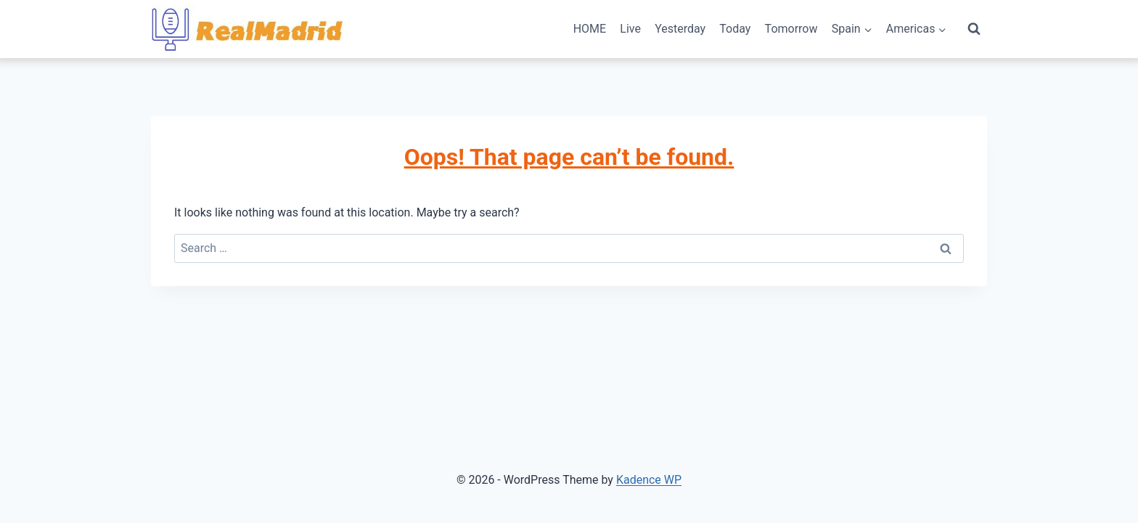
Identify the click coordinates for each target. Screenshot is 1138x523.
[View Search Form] (974, 29)
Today (734, 29)
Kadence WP (648, 480)
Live (630, 29)
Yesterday (680, 29)
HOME (589, 29)
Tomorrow (791, 29)
